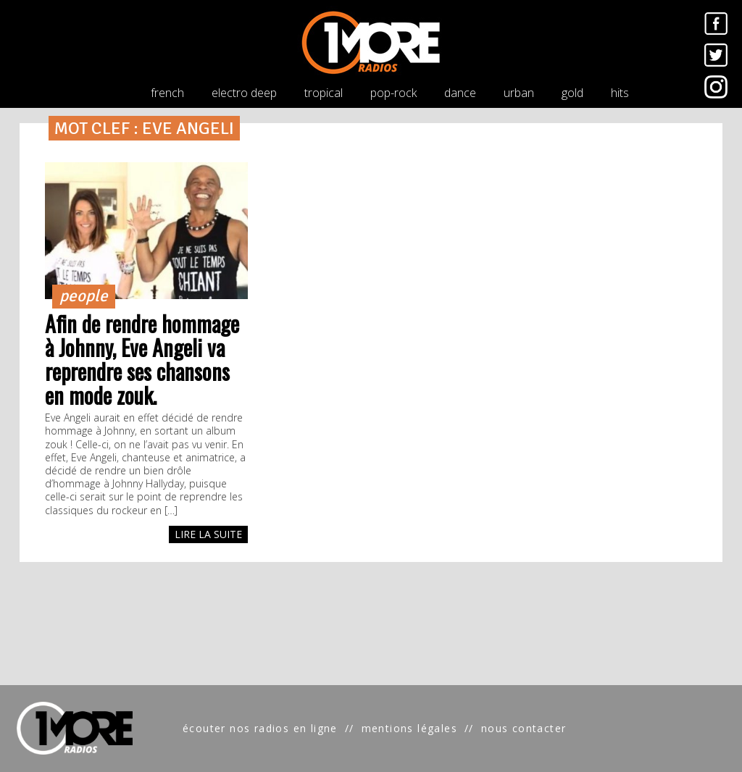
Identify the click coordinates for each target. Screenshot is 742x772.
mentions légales (409, 728)
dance (460, 93)
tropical (323, 93)
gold (572, 93)
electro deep (244, 93)
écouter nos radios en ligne (260, 728)
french (167, 93)
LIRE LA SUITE (208, 534)
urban (519, 93)
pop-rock (393, 93)
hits (620, 93)
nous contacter (524, 728)
